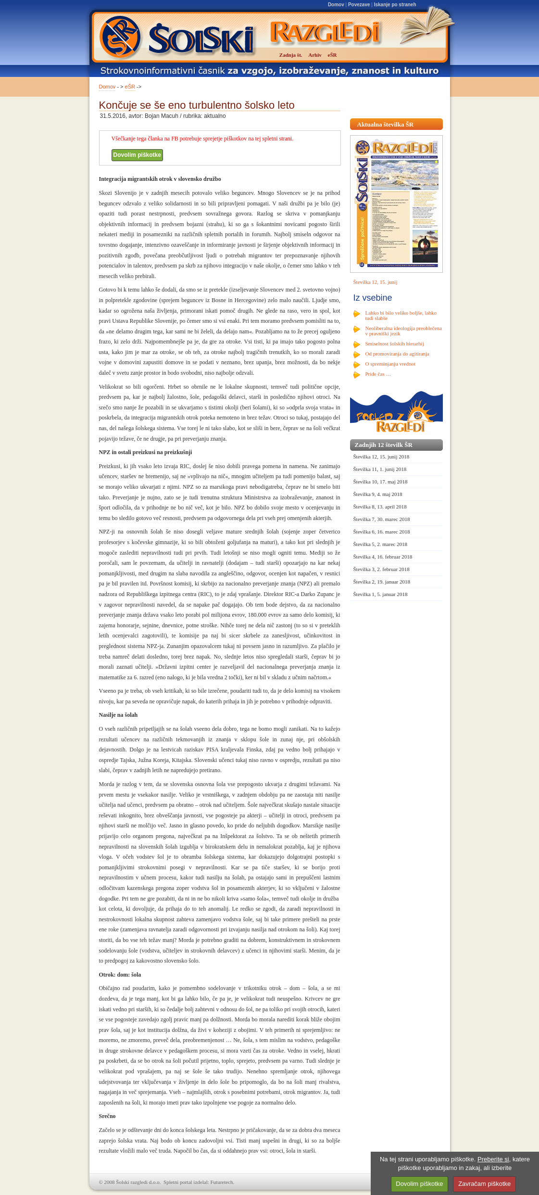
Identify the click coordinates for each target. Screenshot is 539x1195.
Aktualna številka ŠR (385, 124)
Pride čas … (378, 374)
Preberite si (493, 1159)
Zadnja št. (290, 55)
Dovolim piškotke (137, 155)
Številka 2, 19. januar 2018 (382, 582)
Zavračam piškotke (484, 1183)
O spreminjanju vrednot (390, 364)
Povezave (359, 4)
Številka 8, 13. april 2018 (380, 506)
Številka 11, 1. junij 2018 (380, 469)
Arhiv (315, 55)
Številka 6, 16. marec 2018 (381, 531)
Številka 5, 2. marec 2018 (380, 544)
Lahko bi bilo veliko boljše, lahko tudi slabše (401, 315)
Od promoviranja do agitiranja (397, 353)
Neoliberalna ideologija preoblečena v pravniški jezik (403, 330)
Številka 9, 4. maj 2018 (377, 494)
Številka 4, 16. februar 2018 (383, 556)
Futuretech (222, 1182)
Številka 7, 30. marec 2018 (381, 519)
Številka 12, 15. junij (375, 282)
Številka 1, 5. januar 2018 (380, 594)
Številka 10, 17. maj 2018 (380, 481)
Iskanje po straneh (395, 4)
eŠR (130, 86)
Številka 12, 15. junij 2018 (381, 456)
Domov (336, 4)
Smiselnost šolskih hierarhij (394, 343)
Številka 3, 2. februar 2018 (381, 569)
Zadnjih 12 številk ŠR (384, 444)
